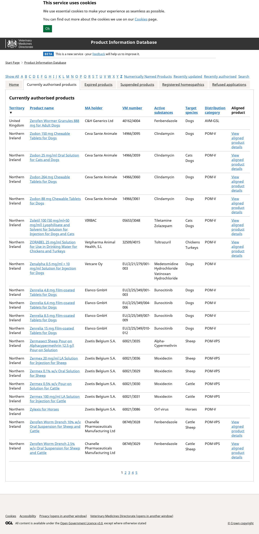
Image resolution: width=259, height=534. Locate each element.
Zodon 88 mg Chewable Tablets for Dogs (55, 201)
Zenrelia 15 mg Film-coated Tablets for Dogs (52, 330)
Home (14, 84)
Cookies (141, 19)
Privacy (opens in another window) (63, 516)
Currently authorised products (51, 84)
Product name (42, 108)
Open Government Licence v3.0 (81, 523)
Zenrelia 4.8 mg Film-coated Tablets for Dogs (52, 292)
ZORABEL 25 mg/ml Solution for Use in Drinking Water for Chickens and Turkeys (53, 246)
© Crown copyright (241, 523)
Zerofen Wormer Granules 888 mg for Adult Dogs (54, 123)
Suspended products (137, 84)
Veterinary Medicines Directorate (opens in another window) (131, 516)
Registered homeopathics (183, 84)
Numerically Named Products (148, 76)
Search (243, 76)
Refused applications (229, 84)
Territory (16, 108)
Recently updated (188, 76)
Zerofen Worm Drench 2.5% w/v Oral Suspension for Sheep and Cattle (55, 448)
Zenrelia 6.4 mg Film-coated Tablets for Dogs (52, 305)
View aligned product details (237, 140)
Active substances (163, 110)
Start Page (12, 63)
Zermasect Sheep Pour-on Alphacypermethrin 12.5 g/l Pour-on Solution (52, 345)
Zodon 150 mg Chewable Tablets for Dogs (50, 135)
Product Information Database (124, 42)
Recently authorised (220, 76)
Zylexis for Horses (44, 409)
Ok (47, 28)
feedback (98, 54)
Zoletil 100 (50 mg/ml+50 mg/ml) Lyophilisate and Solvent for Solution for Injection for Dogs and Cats (52, 227)
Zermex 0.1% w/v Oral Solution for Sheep (55, 373)
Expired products (98, 84)
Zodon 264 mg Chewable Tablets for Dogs (50, 179)
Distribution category (215, 110)
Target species (191, 110)
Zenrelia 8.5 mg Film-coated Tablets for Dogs (52, 317)
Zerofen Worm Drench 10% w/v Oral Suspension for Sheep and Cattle (55, 426)
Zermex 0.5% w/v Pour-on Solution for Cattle (51, 386)
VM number (132, 108)
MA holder (94, 108)
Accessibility (28, 516)
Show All (12, 76)
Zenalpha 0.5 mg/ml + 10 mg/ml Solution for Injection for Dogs (53, 268)
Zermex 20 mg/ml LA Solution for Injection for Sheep (54, 360)
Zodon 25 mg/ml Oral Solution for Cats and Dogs (54, 157)
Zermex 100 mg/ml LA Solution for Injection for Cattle (55, 398)
